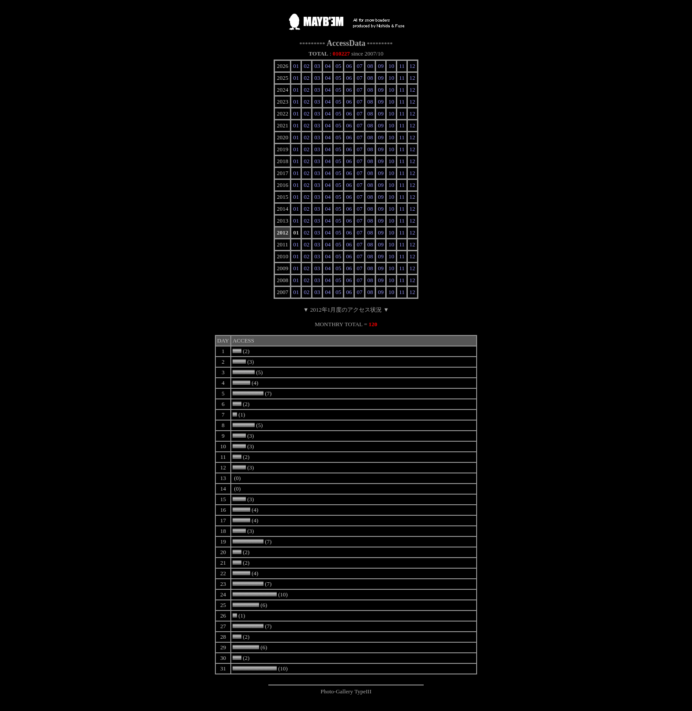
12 (412, 66)
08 (370, 66)
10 (391, 66)
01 (296, 66)
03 (317, 66)
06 (349, 66)
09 (381, 66)
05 (338, 66)
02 (306, 66)
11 (402, 66)
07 (359, 66)
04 (328, 66)
